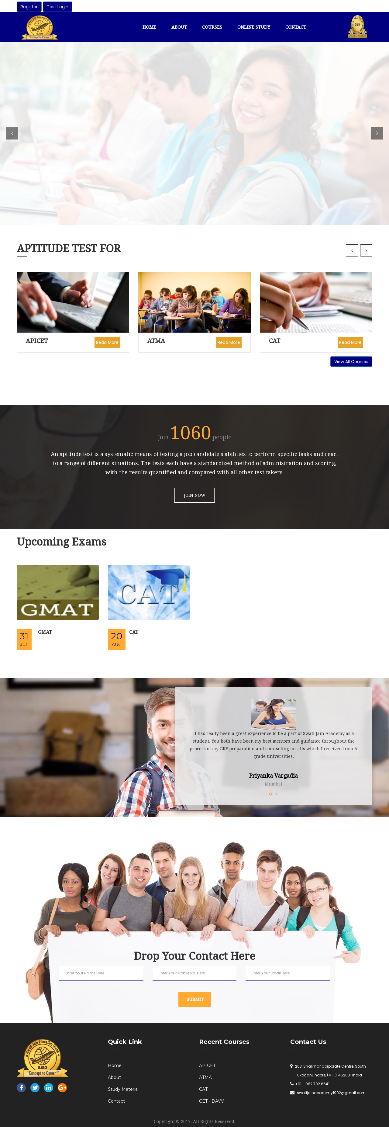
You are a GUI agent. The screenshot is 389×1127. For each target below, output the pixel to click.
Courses (212, 27)
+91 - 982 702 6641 (312, 1083)
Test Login (57, 7)
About (179, 27)
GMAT (45, 632)
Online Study (253, 27)
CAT (274, 340)
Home (149, 27)
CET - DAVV (211, 1101)
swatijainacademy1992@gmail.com (331, 1092)
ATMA (156, 340)
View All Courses (351, 362)
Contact (295, 27)
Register (29, 7)
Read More (107, 342)
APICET (37, 340)
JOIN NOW (194, 495)
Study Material (123, 1089)
